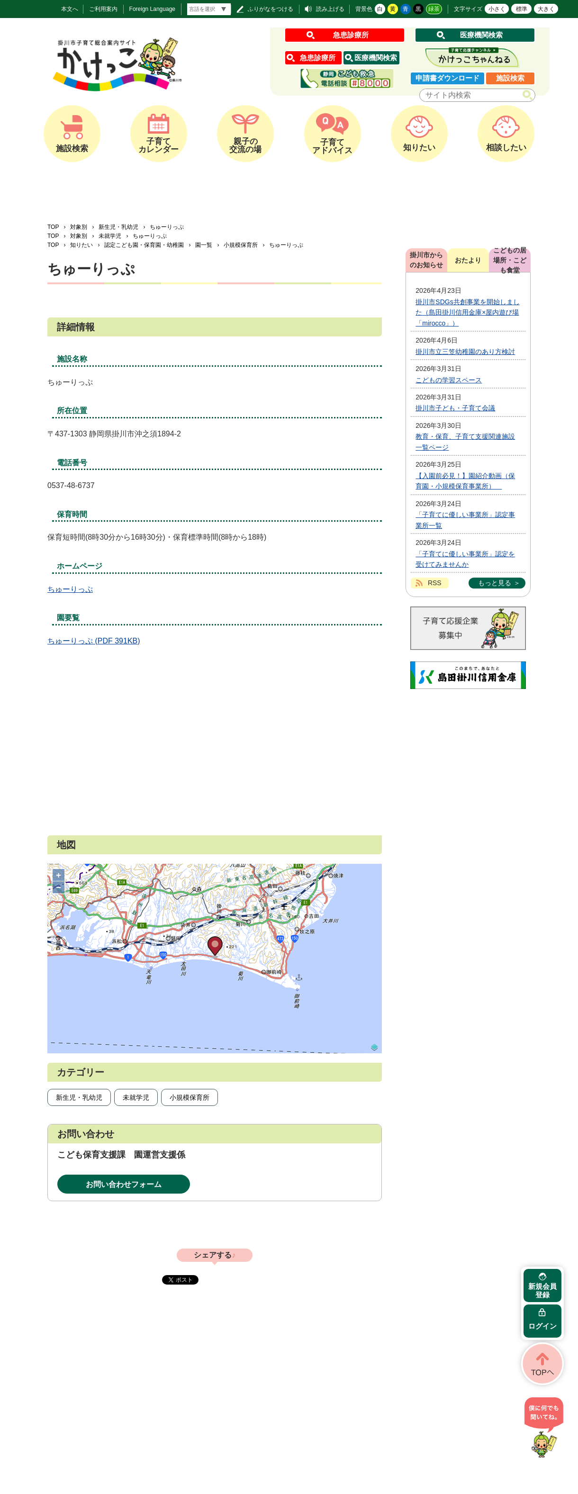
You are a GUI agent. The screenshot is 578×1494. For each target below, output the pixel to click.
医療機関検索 (481, 35)
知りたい (81, 245)
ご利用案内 (103, 9)
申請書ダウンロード (447, 78)
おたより (468, 260)
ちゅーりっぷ (70, 589)
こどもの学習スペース (448, 380)
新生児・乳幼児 (118, 227)
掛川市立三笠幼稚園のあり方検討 (465, 351)
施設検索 (510, 78)
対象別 (78, 227)
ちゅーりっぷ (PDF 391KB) (93, 641)
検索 (529, 95)
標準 (521, 9)
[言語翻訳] (209, 9)
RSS (435, 583)
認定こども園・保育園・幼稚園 (144, 245)
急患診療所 (351, 35)
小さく (497, 9)
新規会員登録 (542, 1290)
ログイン (542, 1326)
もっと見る (494, 583)
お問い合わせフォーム (124, 1184)
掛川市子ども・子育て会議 (455, 408)
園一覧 (203, 245)
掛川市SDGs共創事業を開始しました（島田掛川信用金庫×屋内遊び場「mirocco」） (467, 312)
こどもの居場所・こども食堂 (509, 260)
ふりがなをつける (270, 9)
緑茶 (434, 9)
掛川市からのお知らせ (426, 260)
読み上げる (330, 9)
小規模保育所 (241, 245)
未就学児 (110, 236)
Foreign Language (152, 9)
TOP (53, 227)
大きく (546, 9)
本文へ (69, 9)
